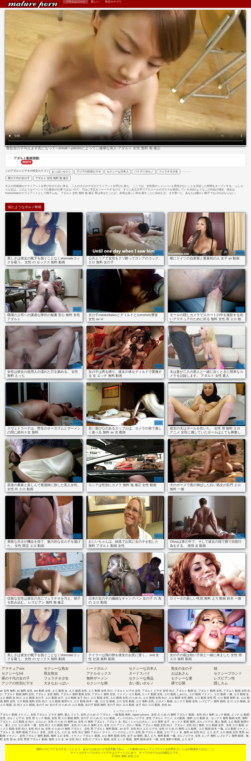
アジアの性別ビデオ (88, 171)
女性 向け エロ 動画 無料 (54, 725)
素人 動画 (221, 721)
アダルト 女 (113, 721)
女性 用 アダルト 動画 (149, 732)
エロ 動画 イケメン (201, 694)
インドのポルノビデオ (131, 718)
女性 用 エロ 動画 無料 (65, 718)
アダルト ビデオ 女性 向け (158, 690)
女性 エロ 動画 (235, 725)
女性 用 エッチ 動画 (38, 718)
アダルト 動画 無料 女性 (19, 694)
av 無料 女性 (24, 690)
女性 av (166, 704)
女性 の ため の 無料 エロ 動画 (178, 728)
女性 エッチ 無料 (205, 735)
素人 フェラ (72, 714)
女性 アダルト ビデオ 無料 (47, 714)
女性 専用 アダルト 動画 (32, 739)
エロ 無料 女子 (161, 721)
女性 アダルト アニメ (159, 718)
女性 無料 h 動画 (170, 739)
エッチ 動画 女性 (152, 694)
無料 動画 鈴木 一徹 (146, 739)
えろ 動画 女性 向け (100, 690)
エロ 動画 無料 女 (228, 697)
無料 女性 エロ (32, 4)
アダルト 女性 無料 (47, 694)
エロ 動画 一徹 (223, 694)
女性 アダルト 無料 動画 (34, 735)
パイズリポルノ (143, 171)
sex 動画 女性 (42, 690)
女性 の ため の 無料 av (62, 721)
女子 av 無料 (135, 735)
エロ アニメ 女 (173, 732)
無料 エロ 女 (56, 739)
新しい (95, 1)
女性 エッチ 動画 (122, 739)
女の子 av (42, 704)
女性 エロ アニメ (114, 725)
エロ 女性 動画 (125, 701)
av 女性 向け (73, 739)
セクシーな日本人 (118, 171)
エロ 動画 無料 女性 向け (32, 701)
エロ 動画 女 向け (11, 697)
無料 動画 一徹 (167, 735)
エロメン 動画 (164, 701)
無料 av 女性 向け (194, 732)
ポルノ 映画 (133, 725)
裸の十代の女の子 (19, 178)
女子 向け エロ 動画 (148, 704)
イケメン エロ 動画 (128, 694)
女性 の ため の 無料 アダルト (64, 728)
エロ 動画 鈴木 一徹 (86, 701)
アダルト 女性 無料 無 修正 (52, 178)
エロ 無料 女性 (145, 701)
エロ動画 (180, 718)
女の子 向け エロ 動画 (120, 704)
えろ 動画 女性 (78, 690)
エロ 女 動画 (107, 701)
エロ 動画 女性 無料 (181, 697)
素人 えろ (150, 735)
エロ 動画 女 (241, 694)
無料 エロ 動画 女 (198, 718)
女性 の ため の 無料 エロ (87, 725)
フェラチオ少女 (168, 171)
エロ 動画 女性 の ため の (125, 697)
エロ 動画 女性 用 (205, 697)
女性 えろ (54, 732)
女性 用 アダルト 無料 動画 (101, 728)
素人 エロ (11, 725)
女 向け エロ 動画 (24, 704)
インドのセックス (123, 732)
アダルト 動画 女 (186, 690)
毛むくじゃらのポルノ (136, 721)
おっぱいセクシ (61, 171)
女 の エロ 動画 (236, 701)
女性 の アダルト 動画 (96, 739)
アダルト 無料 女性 (103, 694)
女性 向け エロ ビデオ (144, 728)
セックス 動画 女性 (186, 701)
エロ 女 (65, 732)
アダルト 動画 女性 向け (158, 725)
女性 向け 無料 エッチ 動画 (213, 714)
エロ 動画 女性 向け (155, 697)
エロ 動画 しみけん (176, 694)
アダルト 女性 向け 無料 (189, 725)
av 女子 (124, 728)
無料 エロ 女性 (60, 735)
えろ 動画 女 (59, 690)
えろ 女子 (213, 732)
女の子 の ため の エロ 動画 (67, 704)
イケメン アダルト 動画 (85, 735)
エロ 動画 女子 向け (77, 697)
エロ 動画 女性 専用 (232, 732)
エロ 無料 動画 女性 (114, 735)
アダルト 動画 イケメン (14, 714)
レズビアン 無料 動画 (212, 701)
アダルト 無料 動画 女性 (75, 694)
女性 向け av (36, 728)
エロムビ (40, 721)
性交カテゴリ (113, 1)
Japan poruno (141, 714)
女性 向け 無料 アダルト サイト (91, 732)
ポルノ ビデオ (15, 718)
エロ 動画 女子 (54, 697)
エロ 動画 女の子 (33, 697)
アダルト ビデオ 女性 (127, 690)
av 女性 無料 (7, 690)
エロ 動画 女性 (100, 697)
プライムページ (75, 1)
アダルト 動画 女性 (210, 690)
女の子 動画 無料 (95, 704)
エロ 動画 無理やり (60, 701)
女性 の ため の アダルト (96, 714)
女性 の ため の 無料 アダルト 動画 (173, 714)
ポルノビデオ (205, 721)
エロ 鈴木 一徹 (27, 725)
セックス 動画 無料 (183, 721)
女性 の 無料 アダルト (91, 721)
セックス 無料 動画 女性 (226, 718)
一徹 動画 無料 (122, 714)
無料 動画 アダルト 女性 (31, 732)
